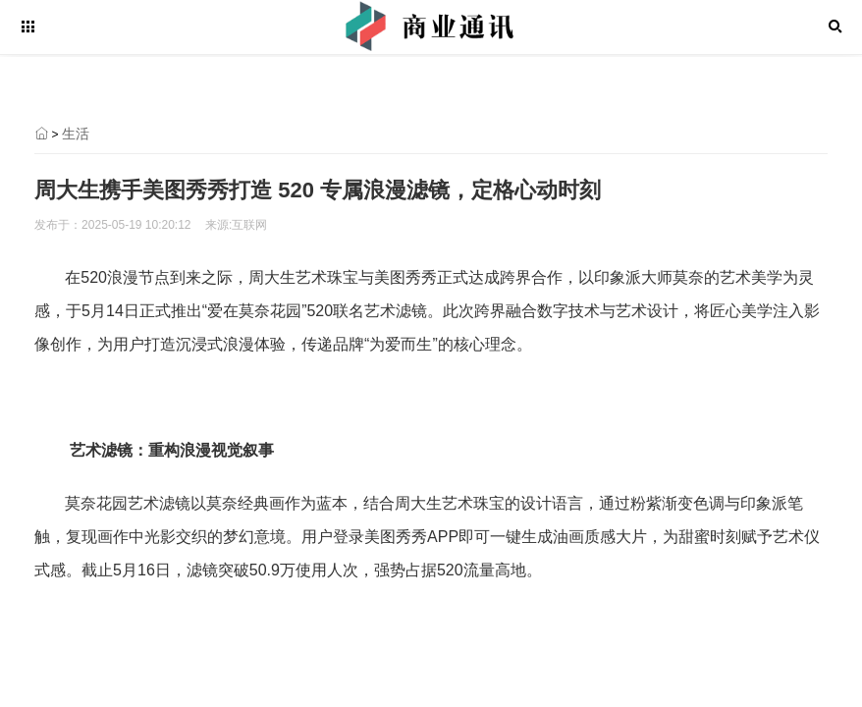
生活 (75, 133)
